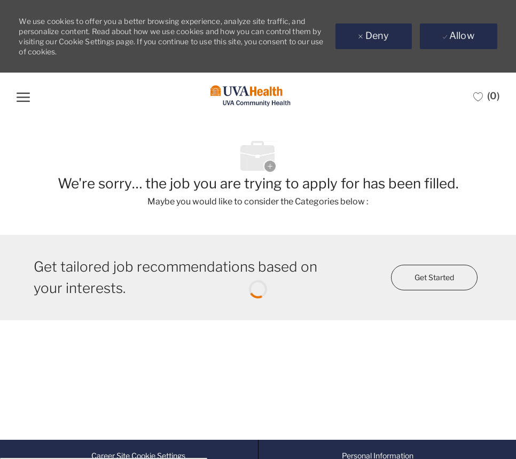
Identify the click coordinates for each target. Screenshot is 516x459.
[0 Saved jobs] (486, 96)
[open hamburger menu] (23, 96)
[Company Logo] (250, 96)
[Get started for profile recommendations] (434, 277)
